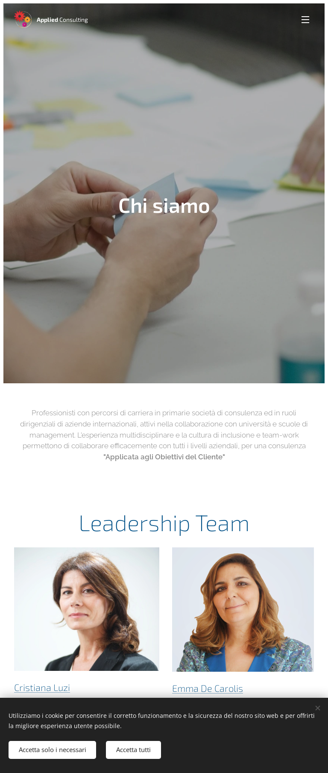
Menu (305, 19)
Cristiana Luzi (42, 687)
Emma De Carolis (207, 688)
